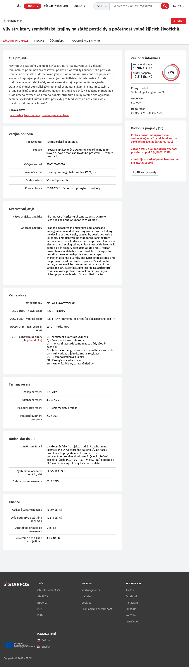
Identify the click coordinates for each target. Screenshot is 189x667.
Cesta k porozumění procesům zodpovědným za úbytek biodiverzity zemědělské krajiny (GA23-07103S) (154, 138)
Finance (39, 40)
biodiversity (32, 115)
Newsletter (132, 621)
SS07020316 (14, 21)
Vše (19, 6)
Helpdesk (87, 596)
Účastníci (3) (58, 40)
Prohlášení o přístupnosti (97, 609)
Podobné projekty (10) (85, 40)
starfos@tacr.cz (91, 590)
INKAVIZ (42, 602)
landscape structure (55, 115)
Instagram (132, 602)
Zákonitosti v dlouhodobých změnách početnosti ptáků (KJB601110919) (154, 150)
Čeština (46, 640)
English (46, 646)
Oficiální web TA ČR (48, 590)
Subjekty (79, 6)
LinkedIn (131, 609)
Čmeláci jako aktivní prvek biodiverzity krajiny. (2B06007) (155, 161)
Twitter (130, 590)
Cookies (86, 602)
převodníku (34, 340)
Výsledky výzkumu (56, 6)
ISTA (39, 609)
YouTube (131, 615)
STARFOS (42, 596)
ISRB (40, 615)
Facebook (131, 596)
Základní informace (15, 40)
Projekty (32, 6)
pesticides (16, 115)
